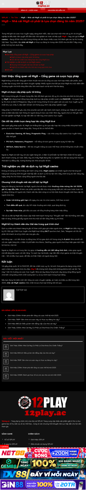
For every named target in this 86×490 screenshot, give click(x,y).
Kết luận (9, 74)
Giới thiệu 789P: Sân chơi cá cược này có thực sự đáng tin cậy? (34, 328)
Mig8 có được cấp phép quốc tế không (25, 61)
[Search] (83, 4)
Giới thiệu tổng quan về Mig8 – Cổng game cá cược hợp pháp (30, 59)
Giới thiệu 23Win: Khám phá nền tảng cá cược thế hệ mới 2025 (33, 323)
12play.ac (6, 429)
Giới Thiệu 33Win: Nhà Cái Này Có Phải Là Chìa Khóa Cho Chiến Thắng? (36, 336)
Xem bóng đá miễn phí (56, 10)
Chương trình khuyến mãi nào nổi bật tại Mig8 (27, 69)
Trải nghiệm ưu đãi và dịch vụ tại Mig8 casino (23, 66)
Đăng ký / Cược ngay (29, 10)
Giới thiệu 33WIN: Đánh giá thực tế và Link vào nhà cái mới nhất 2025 (35, 383)
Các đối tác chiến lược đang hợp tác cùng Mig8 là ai (30, 64)
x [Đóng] (4, 447)
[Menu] (3, 4)
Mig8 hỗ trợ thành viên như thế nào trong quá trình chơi (31, 71)
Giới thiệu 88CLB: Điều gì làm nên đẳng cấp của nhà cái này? (32, 332)
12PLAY (5, 17)
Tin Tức (14, 17)
